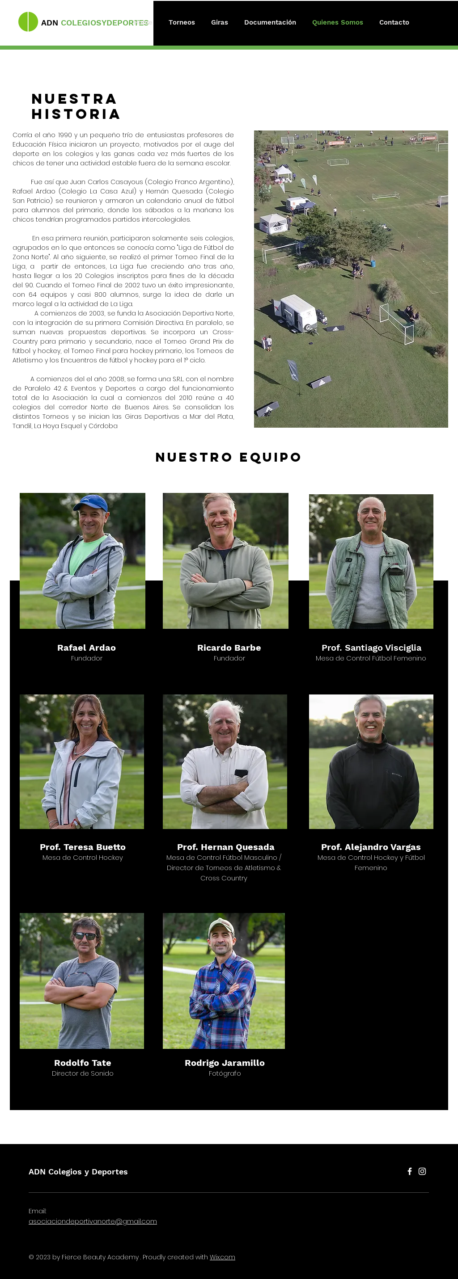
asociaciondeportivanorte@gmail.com (93, 1221)
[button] (182, 22)
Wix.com (222, 1257)
